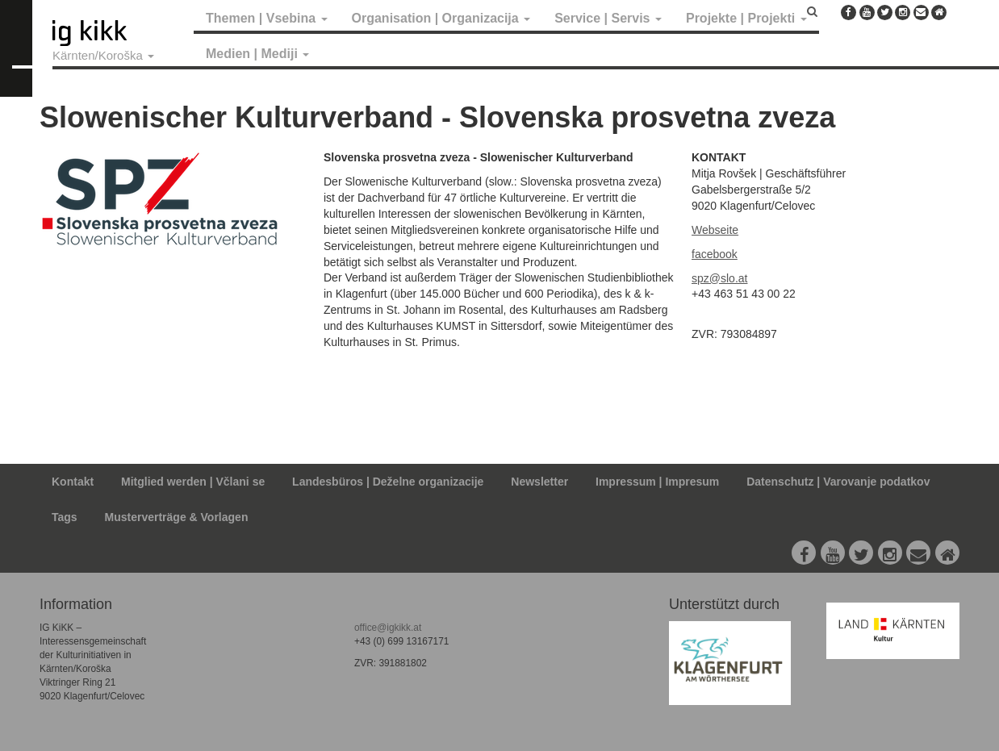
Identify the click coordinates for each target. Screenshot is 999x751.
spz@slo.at (719, 278)
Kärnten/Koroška (103, 55)
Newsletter (539, 481)
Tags (64, 517)
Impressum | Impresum (657, 481)
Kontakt (73, 481)
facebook (715, 254)
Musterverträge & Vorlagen (177, 517)
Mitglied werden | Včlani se (193, 481)
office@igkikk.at (387, 627)
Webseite (715, 229)
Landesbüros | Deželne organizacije (387, 481)
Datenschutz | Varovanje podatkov (838, 481)
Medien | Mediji (257, 53)
